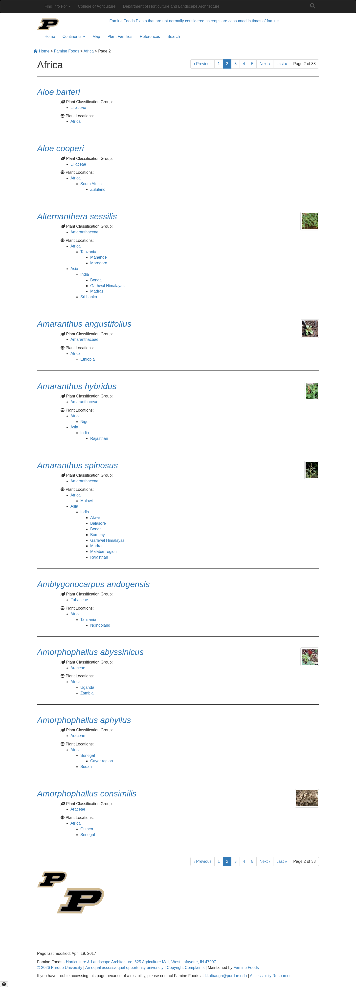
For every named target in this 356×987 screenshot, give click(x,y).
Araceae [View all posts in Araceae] (77, 668)
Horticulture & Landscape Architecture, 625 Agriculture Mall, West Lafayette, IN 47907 (141, 962)
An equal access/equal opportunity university (124, 967)
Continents (74, 36)
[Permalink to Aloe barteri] (58, 92)
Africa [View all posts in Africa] (75, 121)
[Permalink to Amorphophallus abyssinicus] (90, 652)
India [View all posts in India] (84, 274)
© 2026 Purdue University (59, 967)
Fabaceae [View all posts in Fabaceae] (79, 600)
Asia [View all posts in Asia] (74, 269)
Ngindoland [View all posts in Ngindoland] (100, 625)
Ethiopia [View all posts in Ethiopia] (87, 359)
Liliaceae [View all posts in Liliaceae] (78, 107)
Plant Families (120, 36)
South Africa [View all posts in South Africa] (91, 184)
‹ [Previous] (202, 64)
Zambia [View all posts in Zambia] (86, 693)
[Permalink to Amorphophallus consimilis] (87, 793)
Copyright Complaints (185, 967)
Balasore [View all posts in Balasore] (98, 523)
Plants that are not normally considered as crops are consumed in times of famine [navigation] (207, 21)
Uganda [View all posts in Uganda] (87, 687)
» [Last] (281, 64)
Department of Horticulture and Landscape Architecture (171, 6)
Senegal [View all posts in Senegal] (87, 755)
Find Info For (57, 6)
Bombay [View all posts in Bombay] (97, 535)
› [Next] (265, 64)
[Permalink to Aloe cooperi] (60, 148)
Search (173, 36)
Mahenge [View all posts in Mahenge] (98, 257)
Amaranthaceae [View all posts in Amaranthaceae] (84, 232)
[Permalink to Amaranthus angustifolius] (84, 323)
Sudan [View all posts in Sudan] (86, 767)
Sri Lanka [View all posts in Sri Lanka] (88, 297)
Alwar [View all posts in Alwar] (95, 518)
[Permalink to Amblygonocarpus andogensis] (93, 584)
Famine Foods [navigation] (122, 21)
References (150, 36)
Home (49, 36)
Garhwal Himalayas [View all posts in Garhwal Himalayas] (107, 286)
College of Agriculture (96, 6)
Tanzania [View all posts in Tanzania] (88, 252)
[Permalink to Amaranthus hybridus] (76, 386)
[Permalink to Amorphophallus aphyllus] (84, 720)
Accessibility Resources (270, 976)
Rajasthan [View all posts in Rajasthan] (99, 438)
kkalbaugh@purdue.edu (226, 976)
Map (96, 36)
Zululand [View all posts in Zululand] (97, 189)
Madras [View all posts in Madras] (96, 291)
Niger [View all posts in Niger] (85, 421)
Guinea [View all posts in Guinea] (86, 829)
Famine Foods (246, 967)
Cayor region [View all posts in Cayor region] (101, 761)
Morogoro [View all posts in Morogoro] (98, 263)
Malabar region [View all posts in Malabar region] (103, 551)
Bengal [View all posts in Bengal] (96, 280)
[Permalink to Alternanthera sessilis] (77, 216)
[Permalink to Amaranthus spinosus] (77, 465)
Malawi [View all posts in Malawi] (86, 501)
